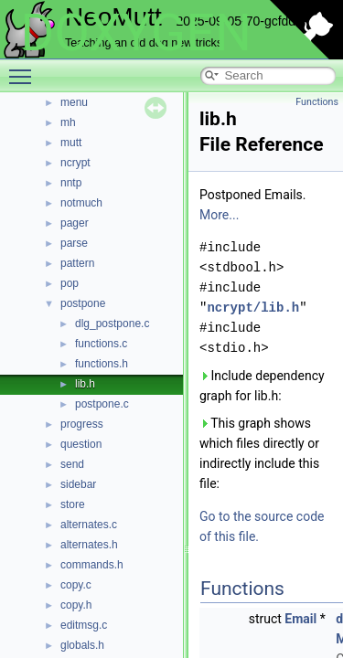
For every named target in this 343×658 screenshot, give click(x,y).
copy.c (75, 584)
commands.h (91, 564)
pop (69, 283)
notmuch (81, 202)
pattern (77, 263)
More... (219, 214)
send (72, 464)
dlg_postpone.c (112, 323)
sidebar (78, 484)
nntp (70, 182)
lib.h (85, 383)
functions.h (101, 363)
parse (74, 243)
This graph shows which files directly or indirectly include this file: (259, 453)
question (81, 444)
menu (74, 102)
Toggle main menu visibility (24, 68)
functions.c (101, 343)
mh (68, 122)
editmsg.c (83, 625)
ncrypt (75, 162)
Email (300, 618)
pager (74, 223)
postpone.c (102, 404)
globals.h (82, 645)
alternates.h (89, 544)
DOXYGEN (136, 33)
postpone (82, 303)
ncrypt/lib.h (253, 307)
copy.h (75, 605)
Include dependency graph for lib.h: (262, 385)
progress (81, 424)
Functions (316, 102)
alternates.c (88, 524)
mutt (70, 142)
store (72, 504)
